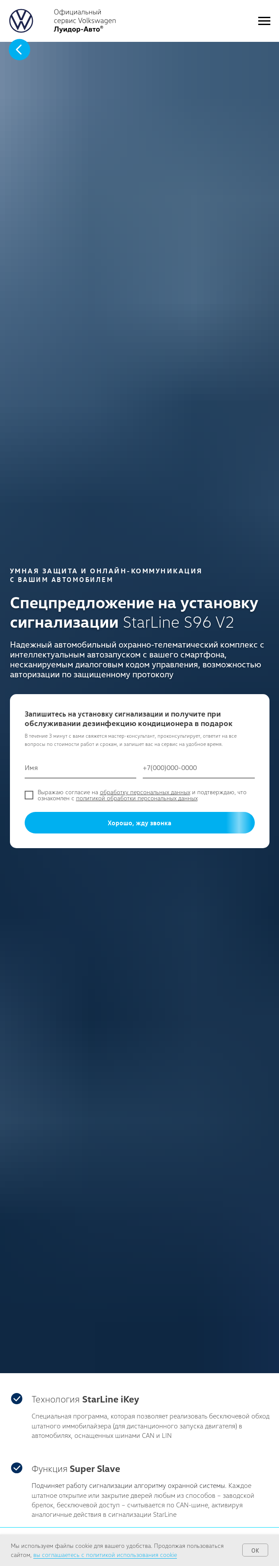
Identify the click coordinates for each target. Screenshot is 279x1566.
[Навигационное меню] (264, 21)
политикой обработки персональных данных (137, 798)
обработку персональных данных (145, 792)
